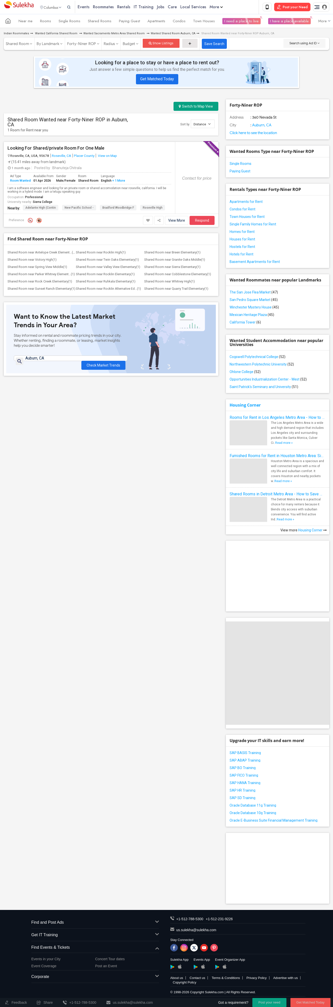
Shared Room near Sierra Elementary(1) (172, 268)
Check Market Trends (103, 363)
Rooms (45, 22)
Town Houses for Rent (247, 217)
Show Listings (161, 44)
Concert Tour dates (110, 960)
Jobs (170, 7)
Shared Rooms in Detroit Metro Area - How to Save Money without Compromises (277, 495)
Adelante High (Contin (40, 208)
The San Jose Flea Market (254, 293)
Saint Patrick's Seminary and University (264, 388)
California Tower (245, 323)
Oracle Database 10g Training (253, 814)
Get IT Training (95, 936)
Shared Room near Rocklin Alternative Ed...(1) (108, 289)
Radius (109, 45)
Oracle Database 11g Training (253, 806)
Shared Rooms (99, 22)
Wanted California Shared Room (56, 34)
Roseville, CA (61, 157)
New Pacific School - (79, 208)
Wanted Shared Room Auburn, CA (173, 34)
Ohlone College (245, 373)
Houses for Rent (242, 240)
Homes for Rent (242, 232)
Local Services (203, 7)
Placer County (84, 157)
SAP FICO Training (244, 776)
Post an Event (106, 967)
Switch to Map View (196, 107)
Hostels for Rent (242, 247)
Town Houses (204, 22)
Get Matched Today (157, 80)
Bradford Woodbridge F (118, 208)
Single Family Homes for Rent (253, 225)
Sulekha (19, 8)
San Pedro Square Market (254, 300)
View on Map (107, 157)
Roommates (113, 7)
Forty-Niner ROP (81, 45)
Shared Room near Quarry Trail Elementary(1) (176, 289)
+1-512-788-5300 (189, 920)
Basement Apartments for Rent (255, 262)
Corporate (95, 977)
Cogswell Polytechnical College (257, 358)
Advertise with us (285, 978)
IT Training (153, 7)
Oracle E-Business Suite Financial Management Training (273, 821)
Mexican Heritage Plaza (252, 315)
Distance (202, 125)
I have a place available (289, 22)
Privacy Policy (256, 978)
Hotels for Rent (241, 255)
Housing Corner (245, 406)
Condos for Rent (242, 210)
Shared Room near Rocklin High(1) (101, 253)
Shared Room (17, 45)
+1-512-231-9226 (219, 920)
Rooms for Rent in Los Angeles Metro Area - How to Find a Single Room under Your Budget (277, 418)
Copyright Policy (184, 983)
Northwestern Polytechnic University (262, 365)
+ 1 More (118, 181)
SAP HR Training (242, 791)
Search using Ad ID (304, 44)
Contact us (197, 978)
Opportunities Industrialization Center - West (268, 380)
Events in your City (46, 960)
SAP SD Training (242, 799)
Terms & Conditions (226, 978)
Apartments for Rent (246, 202)
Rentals (133, 7)
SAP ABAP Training (245, 761)
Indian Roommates (16, 34)
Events (93, 7)
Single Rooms (69, 22)
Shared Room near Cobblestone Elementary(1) (177, 275)
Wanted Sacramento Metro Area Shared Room (114, 34)
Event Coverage (43, 967)
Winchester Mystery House (254, 308)
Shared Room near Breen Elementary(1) (172, 253)
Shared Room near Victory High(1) (32, 260)
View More (176, 221)
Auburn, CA (261, 126)
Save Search (214, 45)
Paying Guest (129, 22)
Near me (26, 22)
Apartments (156, 22)
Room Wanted (20, 181)
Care (182, 7)
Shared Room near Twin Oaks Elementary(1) (107, 260)
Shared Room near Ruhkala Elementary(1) (105, 282)
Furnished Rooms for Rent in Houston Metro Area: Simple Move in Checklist (277, 456)
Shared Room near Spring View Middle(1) (37, 268)
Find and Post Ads (95, 923)
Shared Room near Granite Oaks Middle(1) (174, 260)
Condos (179, 22)
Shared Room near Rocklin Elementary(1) (105, 275)
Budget (129, 45)
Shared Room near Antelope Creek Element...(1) (42, 253)
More (226, 7)
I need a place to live (241, 22)
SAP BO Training (243, 769)
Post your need (269, 1002)
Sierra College (42, 203)
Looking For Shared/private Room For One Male (56, 149)
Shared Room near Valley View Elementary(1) (108, 268)
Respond (202, 221)
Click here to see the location (253, 134)
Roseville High (152, 208)
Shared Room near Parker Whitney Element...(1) (41, 275)
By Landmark (48, 45)
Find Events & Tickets (95, 948)
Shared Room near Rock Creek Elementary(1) (40, 282)
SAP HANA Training (245, 784)
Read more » (284, 444)
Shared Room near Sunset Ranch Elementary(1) (41, 289)
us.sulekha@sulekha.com (196, 931)
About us (176, 978)
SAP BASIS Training (245, 754)
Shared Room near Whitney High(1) (169, 282)
